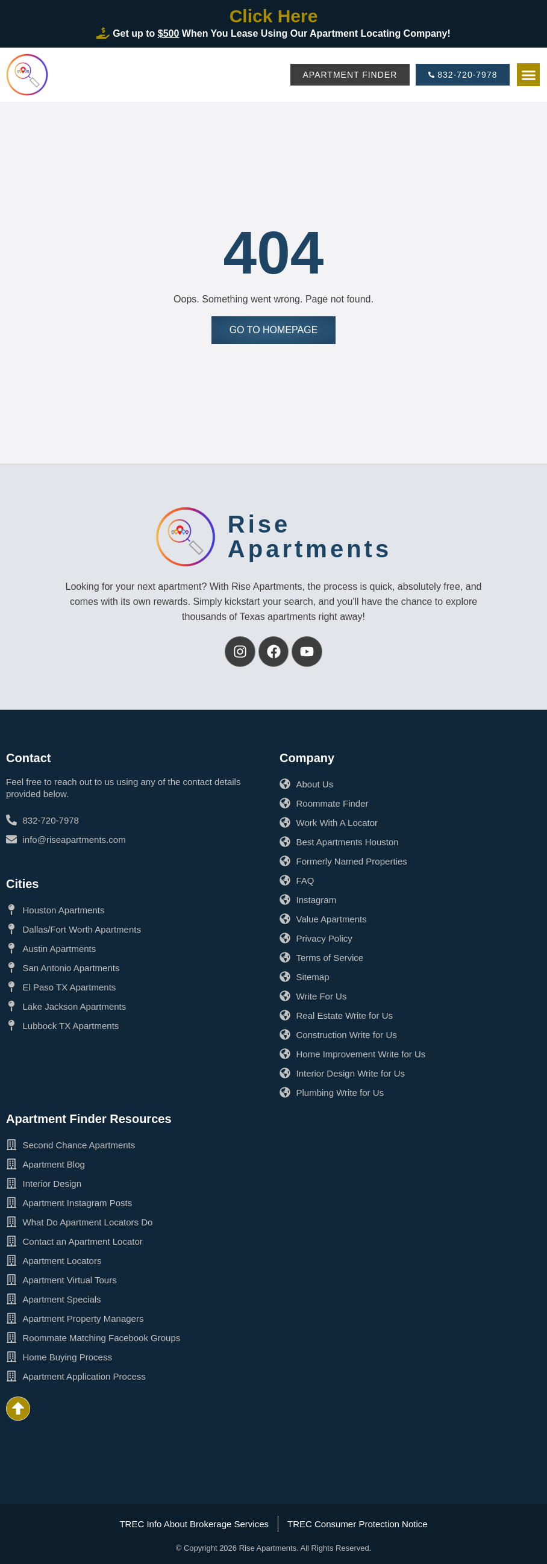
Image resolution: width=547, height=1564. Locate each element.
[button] (528, 74)
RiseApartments (310, 536)
